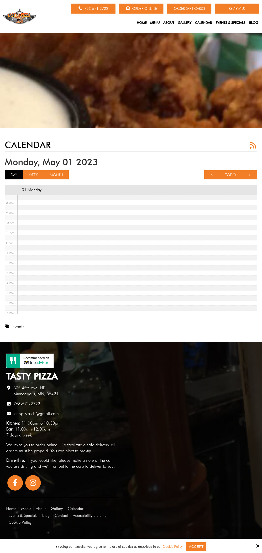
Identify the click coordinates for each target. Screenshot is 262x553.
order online (46, 444)
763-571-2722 (93, 8)
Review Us (237, 8)
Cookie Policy (173, 546)
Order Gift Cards (189, 8)
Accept (196, 546)
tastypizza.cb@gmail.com (36, 413)
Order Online (141, 8)
